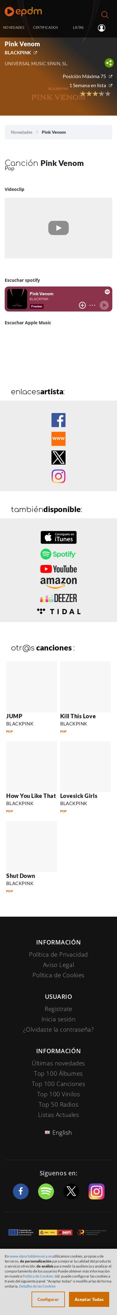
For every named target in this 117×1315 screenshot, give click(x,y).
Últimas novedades (58, 1063)
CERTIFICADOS (45, 27)
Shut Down (20, 875)
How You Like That (31, 795)
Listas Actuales (58, 1115)
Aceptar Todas (89, 1299)
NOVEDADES (13, 27)
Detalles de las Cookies (37, 1286)
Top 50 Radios (58, 1104)
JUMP (14, 716)
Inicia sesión (106, 28)
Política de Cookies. (38, 1276)
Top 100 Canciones (58, 1084)
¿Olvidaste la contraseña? (58, 1029)
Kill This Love (78, 716)
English (62, 1132)
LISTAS (78, 27)
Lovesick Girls (79, 795)
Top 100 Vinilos (58, 1094)
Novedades (21, 132)
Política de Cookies (58, 975)
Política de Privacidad (58, 954)
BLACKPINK (18, 52)
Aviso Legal (58, 965)
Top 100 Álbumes (58, 1073)
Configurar (48, 1299)
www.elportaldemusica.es (31, 1256)
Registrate (58, 1009)
